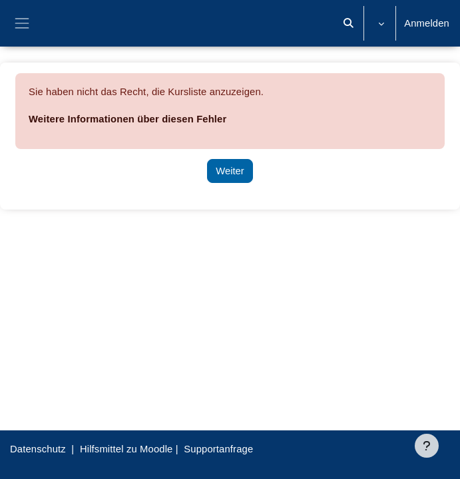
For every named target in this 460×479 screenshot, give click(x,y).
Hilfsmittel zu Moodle (126, 449)
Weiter (230, 171)
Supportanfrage (218, 449)
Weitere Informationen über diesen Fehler (127, 119)
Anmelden (426, 23)
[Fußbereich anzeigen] (427, 446)
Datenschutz (38, 449)
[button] (349, 23)
